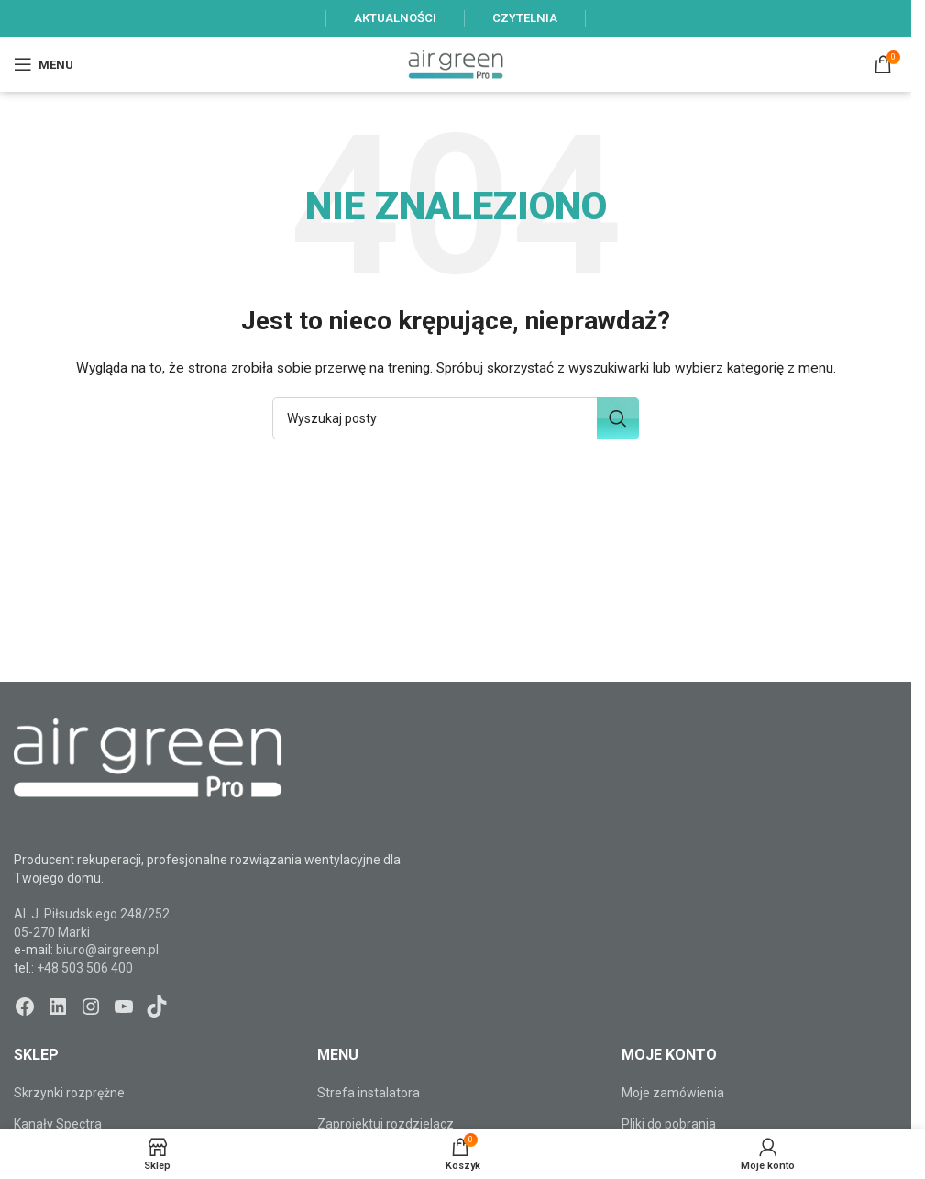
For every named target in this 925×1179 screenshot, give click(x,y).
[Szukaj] (455, 418)
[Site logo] (455, 63)
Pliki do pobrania (669, 1124)
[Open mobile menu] (44, 64)
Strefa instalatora (368, 1092)
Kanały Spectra (58, 1124)
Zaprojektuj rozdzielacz (385, 1124)
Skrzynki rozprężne (69, 1092)
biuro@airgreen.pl (107, 949)
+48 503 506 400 (85, 968)
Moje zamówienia (673, 1092)
